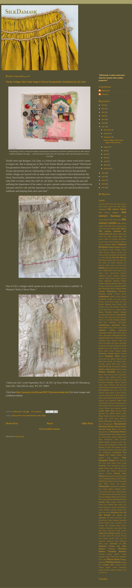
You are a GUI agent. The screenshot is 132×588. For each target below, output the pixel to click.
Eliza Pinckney (115, 320)
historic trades (103, 375)
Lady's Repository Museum (107, 403)
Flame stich (102, 343)
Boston (102, 267)
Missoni (114, 437)
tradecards (102, 541)
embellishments (104, 325)
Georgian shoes (112, 356)
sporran (101, 523)
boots (124, 265)
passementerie (122, 471)
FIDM (121, 341)
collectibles (117, 286)
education (112, 317)
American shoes (114, 247)
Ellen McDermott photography (115, 322)
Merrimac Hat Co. (104, 432)
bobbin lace (106, 263)
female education (112, 341)
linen (112, 408)
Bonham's (101, 265)
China (120, 283)
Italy (112, 387)
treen (106, 544)
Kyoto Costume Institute (116, 398)
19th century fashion (119, 228)
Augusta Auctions (116, 252)
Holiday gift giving (120, 380)
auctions (106, 252)
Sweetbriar (102, 528)
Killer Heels (109, 395)
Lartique (118, 403)
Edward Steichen (121, 317)
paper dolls (113, 468)
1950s (100, 229)
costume (117, 297)
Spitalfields (123, 520)
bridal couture (112, 271)
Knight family (103, 398)
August (106, 147)
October (107, 133)
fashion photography (105, 335)
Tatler (124, 528)
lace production (111, 400)
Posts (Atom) (19, 436)
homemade (102, 382)
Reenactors (102, 497)
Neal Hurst (118, 450)
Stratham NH (103, 526)
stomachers (118, 523)
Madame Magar (121, 413)
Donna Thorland (105, 312)
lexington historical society (111, 406)
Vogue (117, 557)
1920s (109, 226)
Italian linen (107, 387)
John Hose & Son (116, 390)
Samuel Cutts (103, 505)
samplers (113, 502)
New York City (121, 461)
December (107, 130)
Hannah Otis (111, 361)
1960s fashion (107, 229)
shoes (121, 512)
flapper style (110, 343)
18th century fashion (117, 209)
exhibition (102, 330)
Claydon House (109, 286)
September (108, 137)
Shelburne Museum (110, 510)
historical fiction (113, 375)
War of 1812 (102, 560)
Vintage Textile (109, 557)
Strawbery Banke (114, 526)
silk (125, 512)
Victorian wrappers (105, 554)
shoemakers (115, 512)
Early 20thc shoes (111, 315)
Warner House (113, 559)
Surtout (124, 526)
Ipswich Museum (109, 385)
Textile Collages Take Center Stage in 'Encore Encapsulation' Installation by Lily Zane (46, 81)
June (105, 154)
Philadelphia (106, 479)
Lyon (107, 413)
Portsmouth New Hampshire (117, 486)
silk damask (117, 515)
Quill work (107, 492)
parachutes (102, 471)
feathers (112, 338)
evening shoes (122, 328)
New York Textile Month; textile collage (32, 415)
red (119, 494)
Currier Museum (105, 304)
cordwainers (104, 296)
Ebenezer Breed (103, 317)
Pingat (121, 481)
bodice (113, 263)
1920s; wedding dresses (119, 226)
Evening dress (112, 328)
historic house (121, 372)
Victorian (111, 549)
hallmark (113, 359)
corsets (112, 297)
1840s (115, 207)
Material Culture (120, 426)
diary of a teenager (115, 310)
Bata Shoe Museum (119, 257)
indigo (101, 385)
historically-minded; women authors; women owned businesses (112, 377)
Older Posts (87, 423)
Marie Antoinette (120, 419)
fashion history (121, 333)
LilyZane (14, 415)
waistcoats (123, 557)
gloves (101, 359)
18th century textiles (112, 221)
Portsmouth (104, 486)
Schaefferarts (106, 507)
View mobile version (49, 429)
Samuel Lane (112, 505)
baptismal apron (116, 255)
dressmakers (102, 315)
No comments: (36, 411)
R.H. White (102, 494)
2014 (103, 180)
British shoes (122, 271)
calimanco (102, 276)
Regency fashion (111, 497)
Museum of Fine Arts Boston (109, 447)
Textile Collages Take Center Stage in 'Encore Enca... (113, 141)
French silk (108, 348)
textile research (121, 531)
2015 (103, 176)
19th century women (116, 234)
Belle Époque (103, 260)
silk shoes (119, 518)
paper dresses (122, 468)
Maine (101, 416)
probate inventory (114, 489)
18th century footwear (112, 214)
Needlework (106, 452)
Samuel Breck (121, 502)
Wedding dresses (113, 562)
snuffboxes (116, 520)
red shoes (123, 494)
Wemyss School (121, 565)
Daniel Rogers (117, 304)
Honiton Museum (120, 382)
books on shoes (116, 265)
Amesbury (123, 247)
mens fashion (122, 429)
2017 (103, 126)
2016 (103, 173)
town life (123, 538)
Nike (108, 466)
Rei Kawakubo (121, 497)
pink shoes (103, 484)
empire (105, 328)
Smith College (107, 520)
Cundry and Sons (120, 302)
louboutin (119, 411)
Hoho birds (109, 380)
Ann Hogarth (103, 250)
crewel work (109, 302)
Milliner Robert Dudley (113, 434)
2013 (103, 184)
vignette (116, 554)
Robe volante (103, 499)
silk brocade (104, 515)
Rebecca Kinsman (112, 494)
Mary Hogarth (117, 421)
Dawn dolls (109, 307)
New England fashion (114, 455)
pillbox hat (111, 481)
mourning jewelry (116, 442)
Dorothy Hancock (119, 312)
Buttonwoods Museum (118, 273)
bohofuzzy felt (121, 263)
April (106, 161)
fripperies (115, 348)
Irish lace (119, 385)
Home (50, 423)
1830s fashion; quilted (106, 207)
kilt (114, 395)
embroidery (116, 325)
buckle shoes (103, 273)
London (123, 408)
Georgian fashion (114, 353)
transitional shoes (112, 541)
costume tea (111, 299)
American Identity (110, 244)
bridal (105, 270)
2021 (103, 112)
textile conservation (108, 531)
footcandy (109, 346)
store (124, 523)
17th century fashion (120, 204)
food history (102, 346)
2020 (103, 116)
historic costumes (121, 369)
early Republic (121, 315)
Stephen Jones (109, 523)
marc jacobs (109, 419)
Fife (125, 341)
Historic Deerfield (107, 371)
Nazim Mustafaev (108, 450)
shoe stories (106, 512)
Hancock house (121, 359)
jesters (124, 387)
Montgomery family (111, 439)
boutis (100, 271)
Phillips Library (116, 479)
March (106, 165)
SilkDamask (21, 11)
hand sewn (102, 361)
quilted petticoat (121, 492)
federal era (118, 338)
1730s (107, 204)
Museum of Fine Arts (118, 445)
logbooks (117, 408)
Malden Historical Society (112, 416)
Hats (113, 364)
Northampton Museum (118, 466)
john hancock (104, 390)
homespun (109, 382)
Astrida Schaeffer (114, 250)
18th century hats (115, 220)
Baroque (109, 258)
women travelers (104, 570)
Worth (105, 572)
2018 (103, 123)
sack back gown (118, 499)
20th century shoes (115, 236)
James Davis (118, 387)
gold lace (106, 359)
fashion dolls (111, 333)
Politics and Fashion (118, 484)
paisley (101, 468)
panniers (106, 468)
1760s (111, 204)
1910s (105, 226)
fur (120, 348)
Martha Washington (106, 421)
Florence (116, 343)
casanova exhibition (112, 276)
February (107, 168)
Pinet (116, 481)
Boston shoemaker (120, 268)
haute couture (121, 364)
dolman (124, 310)
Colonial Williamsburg (107, 291)
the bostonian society (112, 533)
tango (115, 528)
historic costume (120, 367)
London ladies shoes (107, 411)
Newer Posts (12, 423)
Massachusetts (108, 424)
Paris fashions (111, 471)
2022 (103, 108)
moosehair (123, 439)
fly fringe (123, 343)
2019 (103, 119)
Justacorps (102, 395)
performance (118, 476)
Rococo (109, 499)
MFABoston (102, 434)
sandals (120, 505)
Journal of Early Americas (118, 393)
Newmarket (102, 466)
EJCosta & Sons (104, 320)
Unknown (104, 94)
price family (103, 489)
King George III (121, 395)
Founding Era (117, 346)
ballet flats (107, 255)
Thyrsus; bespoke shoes (111, 538)
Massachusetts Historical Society (112, 425)
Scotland (113, 507)
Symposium (109, 528)
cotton (118, 299)
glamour (123, 356)
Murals (107, 445)
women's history (116, 570)
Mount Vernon (104, 442)
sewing (101, 510)
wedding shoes (108, 564)
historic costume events (107, 369)
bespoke (109, 260)
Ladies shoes (121, 400)
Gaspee (106, 351)
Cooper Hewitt (120, 294)
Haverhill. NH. (103, 367)
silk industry (111, 518)
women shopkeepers (119, 567)
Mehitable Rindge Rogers (108, 429)
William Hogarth (105, 567)
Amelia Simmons (114, 242)
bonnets (107, 265)
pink (124, 481)
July (105, 150)
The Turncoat (116, 536)
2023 (103, 105)
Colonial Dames (121, 289)
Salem (108, 502)
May (105, 158)
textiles (101, 533)
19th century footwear (110, 231)
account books (103, 242)
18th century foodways (108, 213)
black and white (118, 260)
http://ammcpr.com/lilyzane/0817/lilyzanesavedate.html (43, 392)
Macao (112, 413)
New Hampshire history (112, 459)
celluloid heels (109, 278)
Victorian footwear (117, 551)
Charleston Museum (112, 281)
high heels (112, 367)
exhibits (112, 330)
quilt (113, 492)
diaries (106, 310)
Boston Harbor (109, 268)
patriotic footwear (105, 473)
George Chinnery (114, 351)
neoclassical (117, 452)
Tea (100, 531)
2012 (103, 187)
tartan (120, 528)
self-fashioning (121, 507)
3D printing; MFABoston (118, 239)
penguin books (109, 476)
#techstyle (102, 204)
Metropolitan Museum (118, 431)
